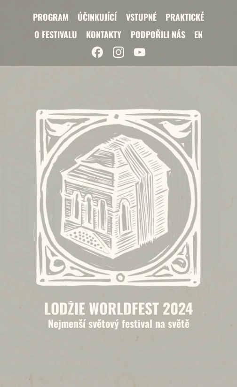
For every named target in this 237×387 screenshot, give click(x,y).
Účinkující (97, 17)
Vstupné (141, 17)
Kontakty (103, 34)
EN (198, 34)
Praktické (185, 17)
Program (51, 17)
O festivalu (55, 34)
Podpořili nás (158, 34)
